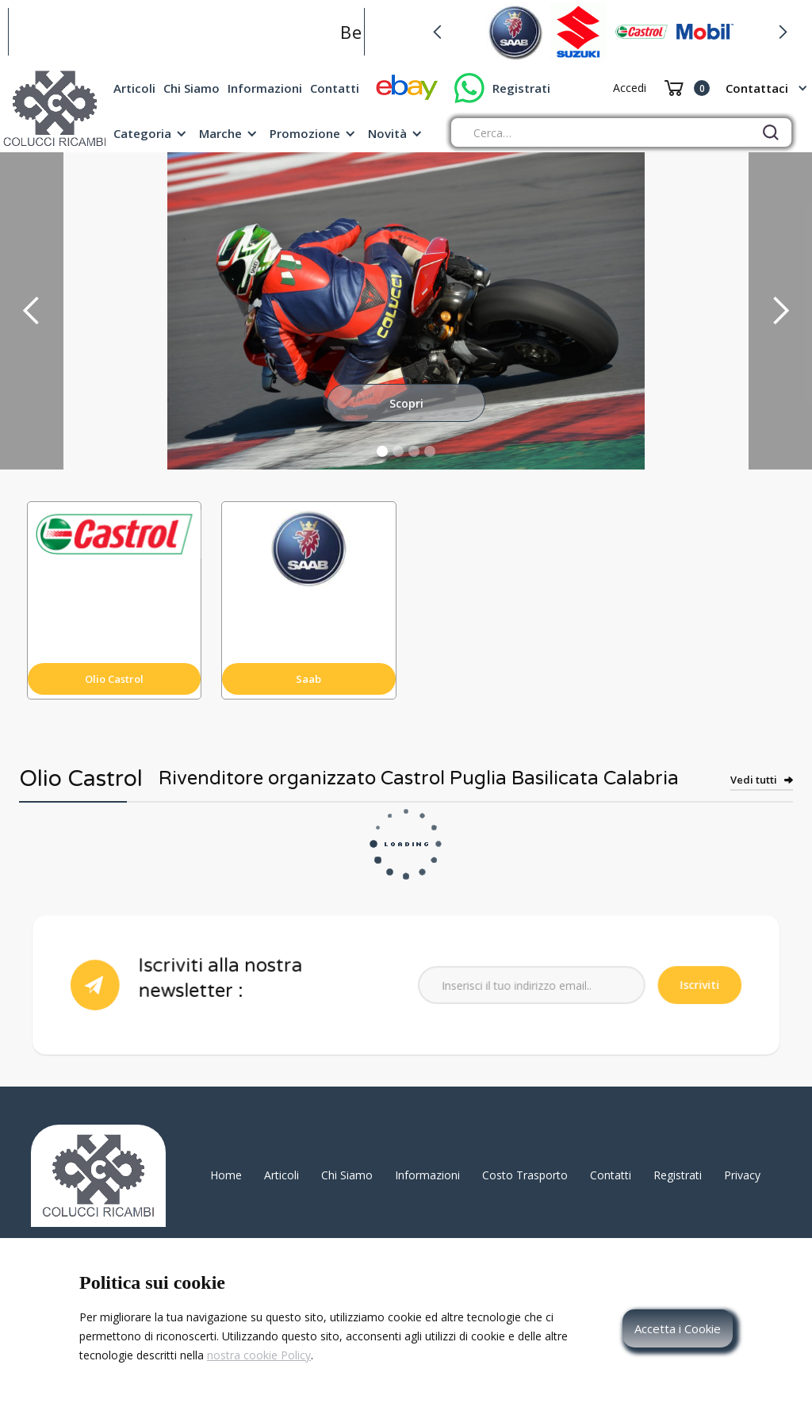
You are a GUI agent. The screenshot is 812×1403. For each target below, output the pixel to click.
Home (226, 1175)
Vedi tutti (753, 779)
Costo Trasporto (525, 1175)
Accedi (629, 87)
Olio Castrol (114, 679)
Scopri (406, 403)
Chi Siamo (191, 88)
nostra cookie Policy (259, 1355)
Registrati (521, 88)
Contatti (334, 88)
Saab (308, 679)
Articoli (134, 88)
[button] (437, 31)
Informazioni (265, 88)
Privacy (742, 1175)
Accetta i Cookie (677, 1328)
